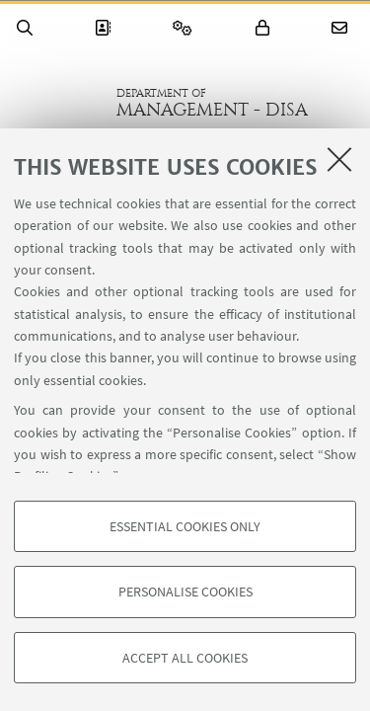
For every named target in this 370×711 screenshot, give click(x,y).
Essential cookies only (185, 526)
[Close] (339, 159)
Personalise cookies (185, 591)
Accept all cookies (185, 658)
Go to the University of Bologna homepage (58, 102)
